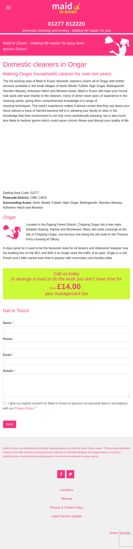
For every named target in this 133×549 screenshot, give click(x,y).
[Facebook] (61, 474)
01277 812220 (66, 23)
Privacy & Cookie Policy (66, 507)
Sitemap (66, 498)
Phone (7, 339)
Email (8, 354)
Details (9, 371)
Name (8, 323)
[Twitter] (70, 474)
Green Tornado (120, 533)
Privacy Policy (24, 408)
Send (9, 424)
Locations (66, 490)
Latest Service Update (66, 516)
